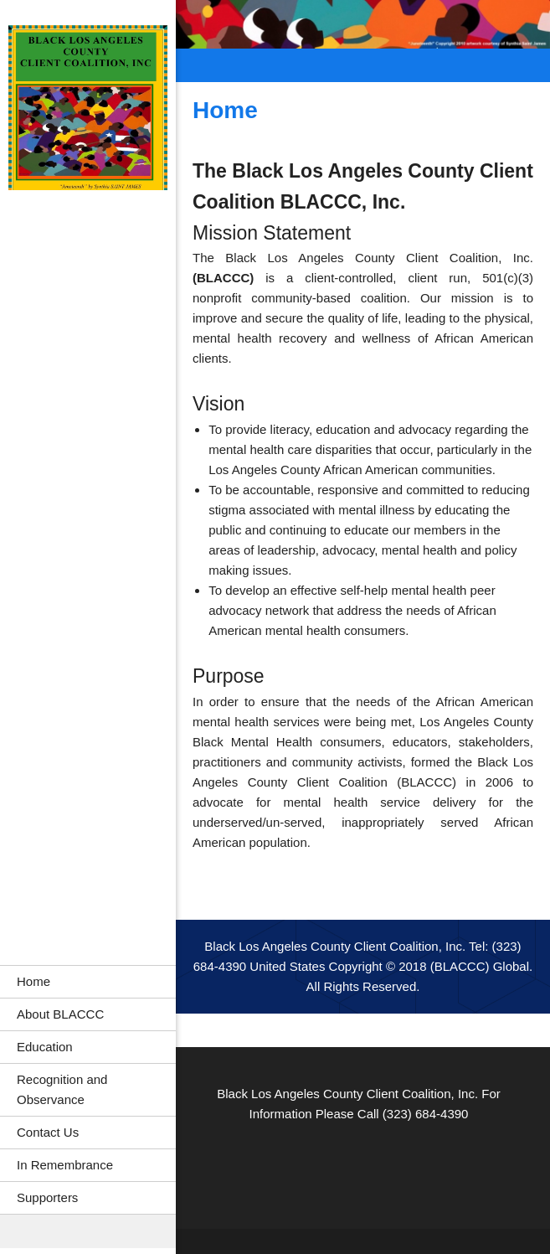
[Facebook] (325, 1165)
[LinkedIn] (359, 1165)
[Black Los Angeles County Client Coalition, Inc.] (87, 109)
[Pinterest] (392, 1165)
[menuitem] (88, 981)
